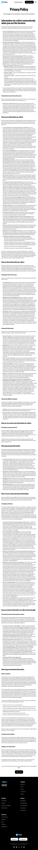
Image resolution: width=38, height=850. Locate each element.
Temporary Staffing (5, 805)
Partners (3, 824)
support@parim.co (15, 844)
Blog (2, 821)
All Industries (4, 807)
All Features (23, 810)
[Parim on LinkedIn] (14, 847)
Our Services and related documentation (23, 551)
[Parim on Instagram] (21, 847)
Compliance (23, 807)
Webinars (3, 819)
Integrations (4, 826)
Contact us (23, 791)
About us (22, 784)
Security (3, 803)
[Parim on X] (19, 847)
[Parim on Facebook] (16, 847)
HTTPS (28, 433)
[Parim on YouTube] (24, 847)
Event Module (23, 803)
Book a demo (29, 2)
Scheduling (23, 800)
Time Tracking (23, 805)
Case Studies (4, 817)
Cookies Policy (13, 596)
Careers (22, 794)
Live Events (4, 800)
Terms (21, 786)
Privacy (22, 789)
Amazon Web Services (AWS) (17, 432)
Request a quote (18, 2)
